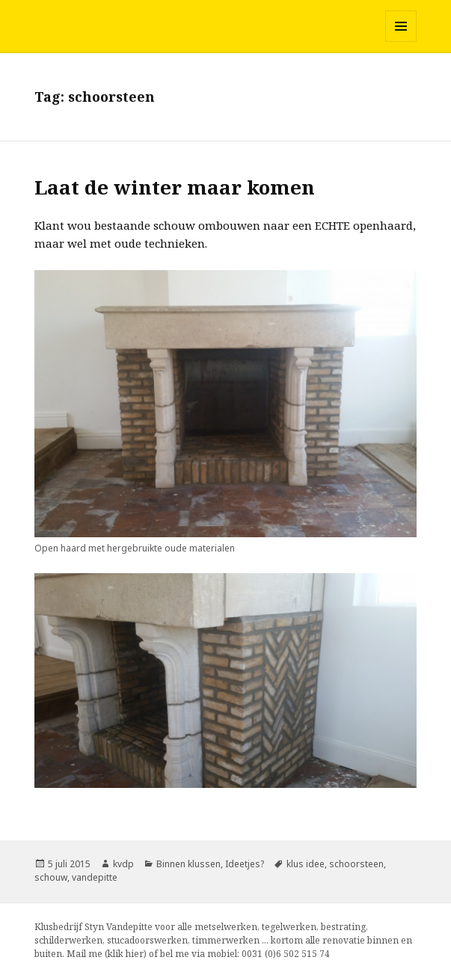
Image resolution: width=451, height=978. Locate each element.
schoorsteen (356, 864)
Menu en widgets (401, 41)
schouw (50, 877)
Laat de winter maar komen (174, 187)
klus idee (305, 864)
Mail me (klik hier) (107, 953)
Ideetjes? (244, 864)
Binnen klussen (188, 864)
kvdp (123, 864)
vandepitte (94, 877)
